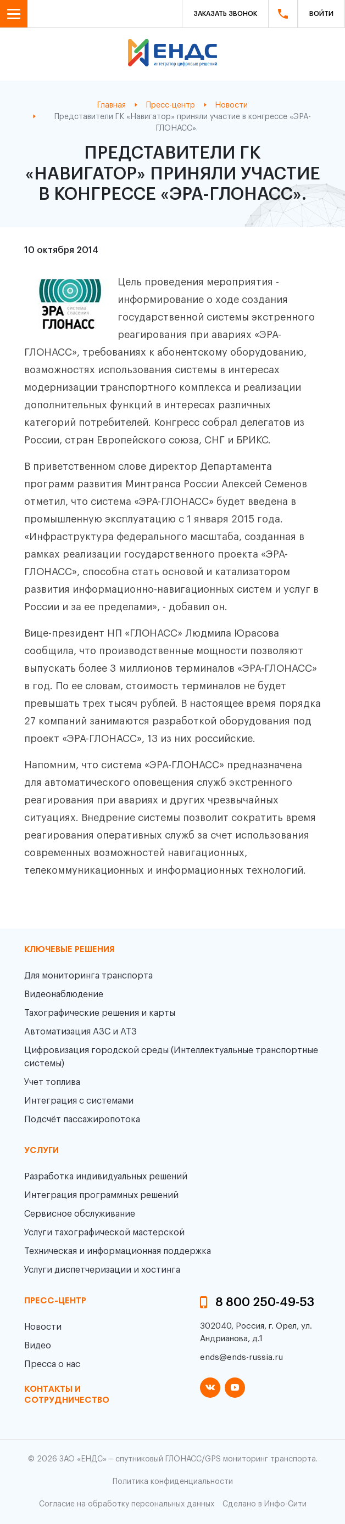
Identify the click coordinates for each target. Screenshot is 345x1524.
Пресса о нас (52, 1364)
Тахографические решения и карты (99, 1013)
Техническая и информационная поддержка (117, 1251)
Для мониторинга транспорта (88, 975)
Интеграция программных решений (101, 1195)
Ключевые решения (69, 950)
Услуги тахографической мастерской (104, 1232)
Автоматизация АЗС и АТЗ (80, 1031)
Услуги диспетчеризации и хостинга (102, 1270)
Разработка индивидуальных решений (105, 1176)
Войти (321, 13)
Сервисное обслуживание (79, 1214)
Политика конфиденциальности (173, 1482)
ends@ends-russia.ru (241, 1357)
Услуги (41, 1150)
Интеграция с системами (78, 1100)
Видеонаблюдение (63, 994)
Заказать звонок (225, 13)
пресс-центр (55, 1301)
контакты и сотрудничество (66, 1394)
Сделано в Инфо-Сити (264, 1504)
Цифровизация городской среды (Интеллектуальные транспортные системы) (171, 1057)
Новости (43, 1327)
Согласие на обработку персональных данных (126, 1504)
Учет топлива (52, 1082)
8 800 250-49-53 (264, 1302)
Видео (37, 1345)
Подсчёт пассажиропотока (82, 1119)
